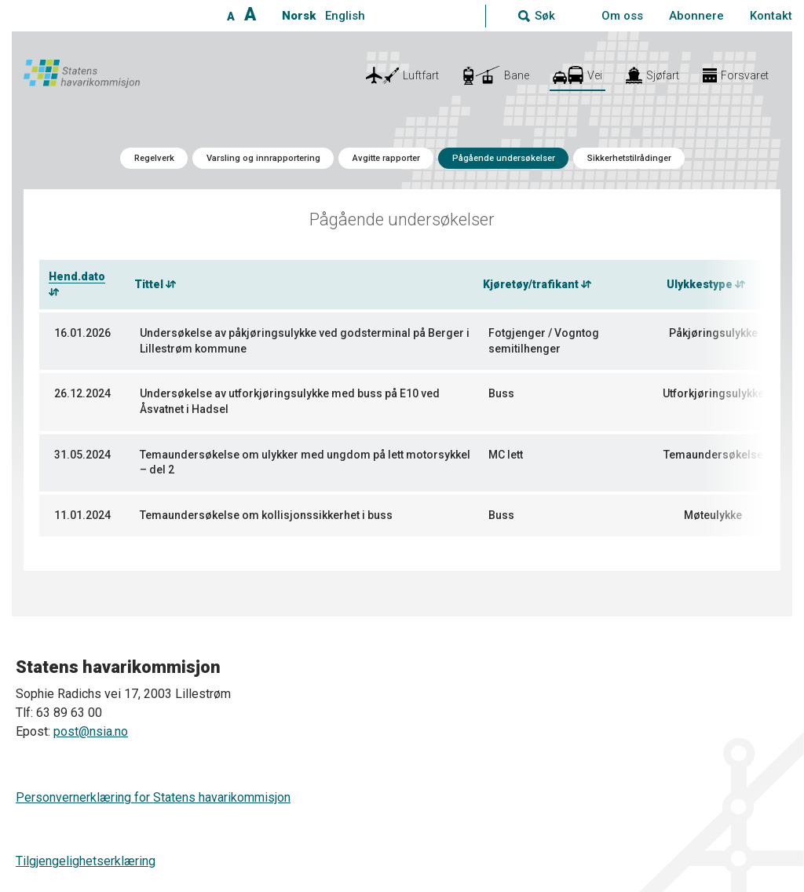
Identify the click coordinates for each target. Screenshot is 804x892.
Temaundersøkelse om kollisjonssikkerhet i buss (266, 515)
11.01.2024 (82, 515)
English (345, 16)
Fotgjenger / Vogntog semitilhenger (543, 341)
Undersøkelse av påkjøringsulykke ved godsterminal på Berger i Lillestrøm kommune (305, 341)
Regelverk (154, 158)
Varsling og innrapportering (263, 158)
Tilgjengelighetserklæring (85, 861)
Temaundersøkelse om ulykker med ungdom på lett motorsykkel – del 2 (305, 462)
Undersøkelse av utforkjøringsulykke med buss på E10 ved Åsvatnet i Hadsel (290, 401)
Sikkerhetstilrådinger (629, 158)
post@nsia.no (90, 731)
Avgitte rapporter (386, 158)
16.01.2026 (82, 333)
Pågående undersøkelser (503, 158)
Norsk (299, 16)
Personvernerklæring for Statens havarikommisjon (153, 797)
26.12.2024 (82, 393)
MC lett (505, 454)
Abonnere (696, 16)
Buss (501, 393)
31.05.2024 (82, 454)
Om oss (622, 16)
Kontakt (771, 16)
